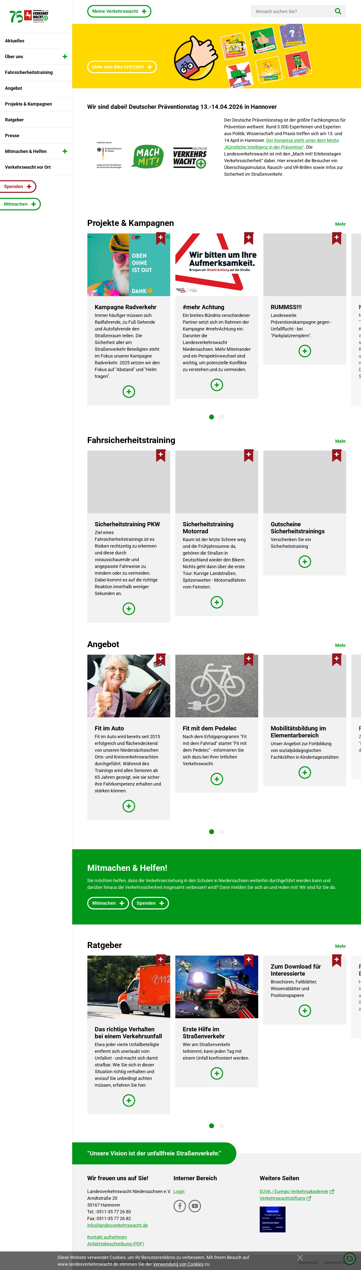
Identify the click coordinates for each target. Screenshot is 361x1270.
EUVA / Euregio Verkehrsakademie (294, 1191)
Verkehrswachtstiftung (282, 1198)
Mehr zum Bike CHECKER (118, 66)
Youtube (195, 1211)
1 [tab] (211, 416)
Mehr (340, 224)
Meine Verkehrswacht (115, 11)
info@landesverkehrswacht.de (117, 1225)
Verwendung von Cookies (178, 1264)
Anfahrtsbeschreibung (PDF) (115, 1243)
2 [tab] (221, 416)
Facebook (180, 1211)
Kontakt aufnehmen (107, 1237)
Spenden (147, 903)
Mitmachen (104, 903)
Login (179, 1191)
